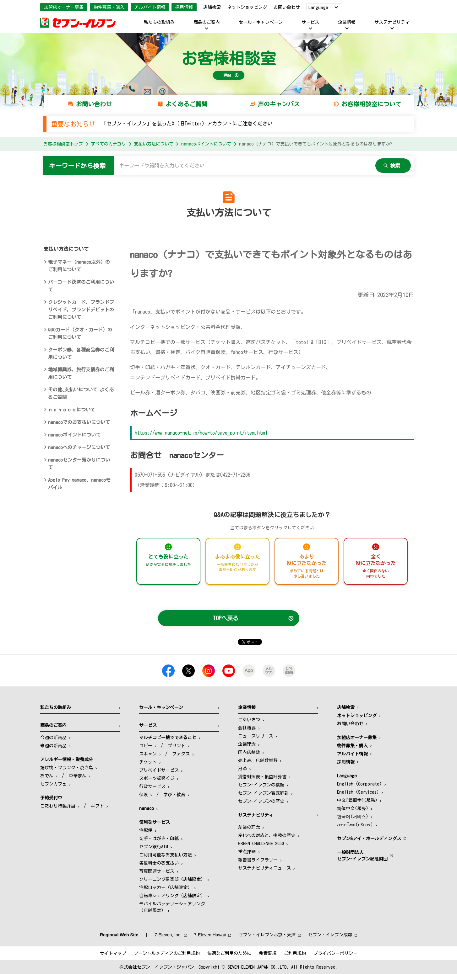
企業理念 (247, 744)
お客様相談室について (371, 104)
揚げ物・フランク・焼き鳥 (66, 767)
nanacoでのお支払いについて (79, 422)
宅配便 (145, 830)
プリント (176, 746)
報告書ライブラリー (258, 860)
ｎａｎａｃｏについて (71, 409)
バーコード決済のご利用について (81, 286)
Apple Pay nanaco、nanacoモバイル (79, 484)
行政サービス (152, 786)
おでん (46, 776)
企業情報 (347, 22)
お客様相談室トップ (63, 144)
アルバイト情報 (149, 7)
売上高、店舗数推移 (258, 760)
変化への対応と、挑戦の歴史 (266, 835)
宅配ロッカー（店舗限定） (165, 887)
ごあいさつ (249, 719)
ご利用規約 (295, 953)
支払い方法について (153, 144)
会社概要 (247, 728)
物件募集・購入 (109, 7)
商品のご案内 (206, 22)
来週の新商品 (53, 746)
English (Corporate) (359, 784)
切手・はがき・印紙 (159, 838)
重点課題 (247, 852)
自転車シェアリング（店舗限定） (172, 895)
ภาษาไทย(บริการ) (355, 825)
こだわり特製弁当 (57, 806)
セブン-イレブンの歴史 (261, 801)
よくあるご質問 (186, 104)
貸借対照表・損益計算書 (262, 777)
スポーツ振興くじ (156, 778)
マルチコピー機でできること (167, 737)
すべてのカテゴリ (108, 144)
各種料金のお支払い (159, 863)
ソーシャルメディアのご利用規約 (167, 953)
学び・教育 (174, 794)
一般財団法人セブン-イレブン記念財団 (362, 855)
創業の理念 (249, 827)
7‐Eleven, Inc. (168, 934)
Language (318, 7)
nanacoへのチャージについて (79, 447)
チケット (148, 762)
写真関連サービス (156, 871)
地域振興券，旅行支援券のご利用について (81, 373)
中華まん (77, 776)
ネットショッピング (247, 7)
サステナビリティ (392, 22)
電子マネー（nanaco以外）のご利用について (79, 266)
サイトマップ (113, 953)
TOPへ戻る (225, 618)
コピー (145, 746)
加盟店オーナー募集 (64, 7)
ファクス (181, 754)
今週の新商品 (53, 737)
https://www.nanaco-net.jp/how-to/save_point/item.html (201, 432)
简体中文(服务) (352, 808)
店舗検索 (212, 7)
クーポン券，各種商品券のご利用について (81, 353)
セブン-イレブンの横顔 (261, 785)
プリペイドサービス (159, 770)
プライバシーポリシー (335, 953)
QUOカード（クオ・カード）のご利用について (80, 333)
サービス (310, 22)
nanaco (146, 808)
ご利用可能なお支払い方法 (165, 855)
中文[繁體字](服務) (357, 800)
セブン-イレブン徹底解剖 (263, 793)
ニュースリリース (255, 736)
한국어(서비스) (352, 816)
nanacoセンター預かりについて (79, 464)
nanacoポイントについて (206, 144)
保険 (143, 794)
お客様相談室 (229, 58)
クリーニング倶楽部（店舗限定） (172, 879)
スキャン (148, 754)
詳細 (227, 75)
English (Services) (358, 792)
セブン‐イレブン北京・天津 (267, 935)
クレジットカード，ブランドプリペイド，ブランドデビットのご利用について (81, 310)
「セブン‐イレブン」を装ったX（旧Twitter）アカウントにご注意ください (186, 123)
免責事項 (267, 953)
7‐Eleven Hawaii (210, 934)
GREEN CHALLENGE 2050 (261, 843)
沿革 (242, 768)
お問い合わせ (287, 7)
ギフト (97, 806)
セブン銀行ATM (153, 846)
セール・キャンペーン (261, 22)
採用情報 (184, 7)
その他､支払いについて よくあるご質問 (81, 393)
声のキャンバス (279, 104)
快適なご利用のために (229, 953)
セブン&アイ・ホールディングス (369, 838)
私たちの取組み (159, 22)
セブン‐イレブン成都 (330, 935)
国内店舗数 (249, 752)
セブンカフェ (53, 784)
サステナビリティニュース (264, 868)
